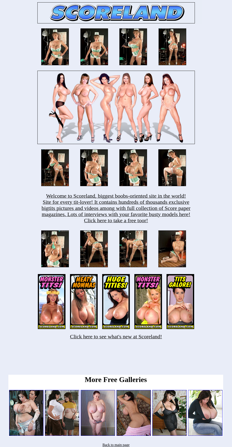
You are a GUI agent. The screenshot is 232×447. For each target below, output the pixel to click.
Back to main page (116, 445)
